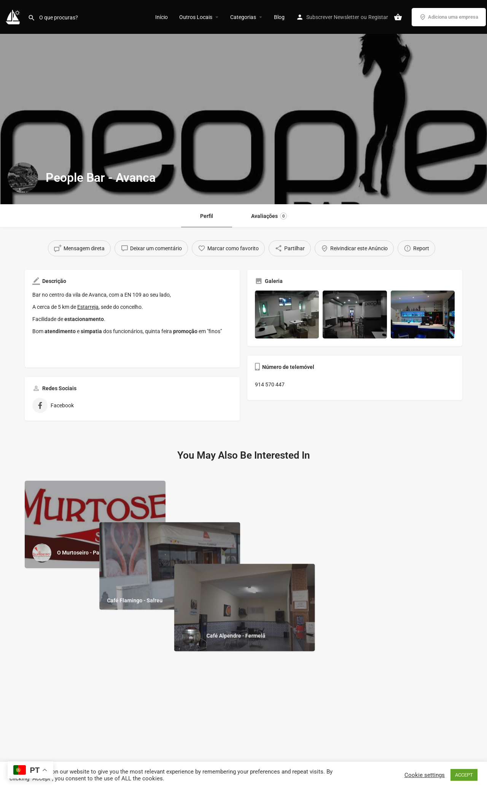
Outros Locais (195, 17)
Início (161, 17)
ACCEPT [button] (464, 775)
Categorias (243, 17)
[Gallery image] (287, 314)
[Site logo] (14, 16)
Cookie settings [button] (424, 775)
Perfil (206, 216)
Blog (279, 17)
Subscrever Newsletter (332, 17)
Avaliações (269, 216)
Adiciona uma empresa (448, 17)
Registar (378, 17)
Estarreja (88, 307)
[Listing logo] (23, 177)
